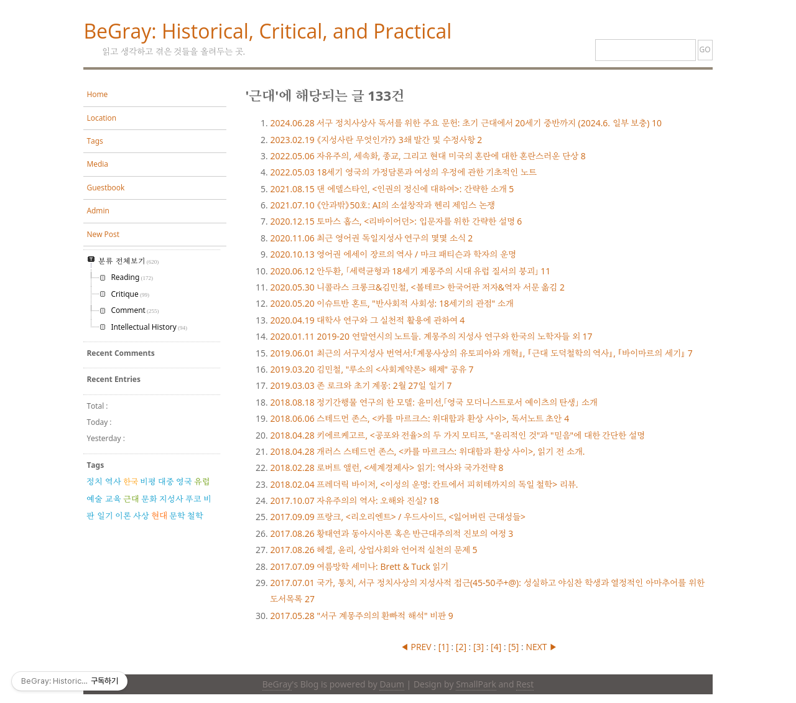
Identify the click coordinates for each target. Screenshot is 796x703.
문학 (177, 515)
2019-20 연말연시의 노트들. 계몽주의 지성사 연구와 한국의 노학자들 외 (431, 336)
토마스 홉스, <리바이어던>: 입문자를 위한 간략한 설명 (396, 221)
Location (101, 118)
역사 (113, 481)
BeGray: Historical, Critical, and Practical (267, 30)
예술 (94, 499)
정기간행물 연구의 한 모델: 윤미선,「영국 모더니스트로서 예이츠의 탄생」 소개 (433, 402)
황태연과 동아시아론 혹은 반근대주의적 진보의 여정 (391, 533)
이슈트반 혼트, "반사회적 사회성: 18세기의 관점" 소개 (391, 303)
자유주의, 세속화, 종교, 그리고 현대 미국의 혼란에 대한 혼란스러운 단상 (427, 156)
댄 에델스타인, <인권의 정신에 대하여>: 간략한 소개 (392, 189)
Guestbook (105, 187)
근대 (131, 499)
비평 (148, 481)
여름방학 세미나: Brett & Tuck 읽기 (359, 566)
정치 (94, 481)
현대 (159, 515)
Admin (97, 210)
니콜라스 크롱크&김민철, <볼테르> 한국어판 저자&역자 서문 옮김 (417, 287)
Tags (94, 141)
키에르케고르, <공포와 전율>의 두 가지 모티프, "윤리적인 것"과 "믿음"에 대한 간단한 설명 (457, 435)
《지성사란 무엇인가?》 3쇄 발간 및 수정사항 (376, 140)
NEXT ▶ (541, 647)
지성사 (171, 499)
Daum (391, 684)
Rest (525, 684)
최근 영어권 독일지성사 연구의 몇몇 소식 (371, 238)
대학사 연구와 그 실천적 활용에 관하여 (367, 320)
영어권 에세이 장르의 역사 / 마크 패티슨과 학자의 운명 (393, 254)
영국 (184, 481)
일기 (105, 515)
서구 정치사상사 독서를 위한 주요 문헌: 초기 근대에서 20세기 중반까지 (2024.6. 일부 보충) (466, 123)
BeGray (277, 684)
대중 (166, 481)
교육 (113, 499)
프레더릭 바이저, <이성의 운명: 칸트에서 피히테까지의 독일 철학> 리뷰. (424, 484)
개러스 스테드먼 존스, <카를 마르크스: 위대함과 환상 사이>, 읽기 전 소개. (427, 451)
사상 (141, 515)
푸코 (193, 499)
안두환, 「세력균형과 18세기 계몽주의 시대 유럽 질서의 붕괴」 (410, 271)
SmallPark (476, 684)
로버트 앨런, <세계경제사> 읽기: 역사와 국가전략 (386, 467)
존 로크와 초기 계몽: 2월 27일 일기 (360, 385)
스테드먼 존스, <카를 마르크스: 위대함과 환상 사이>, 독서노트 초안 (419, 418)
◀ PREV (416, 647)
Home (97, 94)
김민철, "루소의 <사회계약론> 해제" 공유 (371, 369)
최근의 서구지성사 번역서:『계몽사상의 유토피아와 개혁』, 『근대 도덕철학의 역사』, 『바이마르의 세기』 (481, 353)
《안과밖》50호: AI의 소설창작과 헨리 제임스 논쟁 (382, 205)
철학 (195, 515)
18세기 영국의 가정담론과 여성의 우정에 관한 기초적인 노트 (403, 172)
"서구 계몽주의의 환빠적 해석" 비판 (361, 616)
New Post (102, 234)
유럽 (202, 481)
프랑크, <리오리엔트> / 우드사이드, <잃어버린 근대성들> (397, 517)
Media (97, 164)
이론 (123, 515)
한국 (130, 481)
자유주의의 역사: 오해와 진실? (354, 500)
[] (443, 647)
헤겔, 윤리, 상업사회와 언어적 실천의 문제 (373, 550)
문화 (149, 499)
